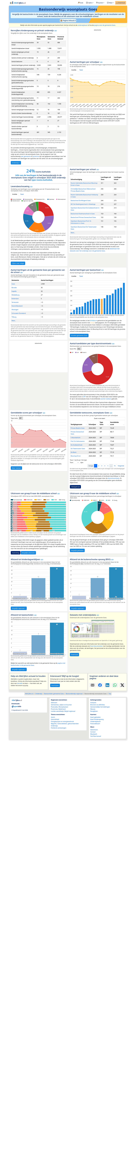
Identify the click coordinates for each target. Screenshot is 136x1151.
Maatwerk (93, 735)
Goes (13, 284)
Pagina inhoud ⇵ (68, 20)
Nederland (62, 710)
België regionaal (69, 713)
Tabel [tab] (81, 70)
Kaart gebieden (95, 719)
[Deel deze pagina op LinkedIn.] (107, 686)
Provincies (54, 710)
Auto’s (53, 719)
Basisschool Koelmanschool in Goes (83, 214)
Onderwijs (15, 163)
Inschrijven (55, 687)
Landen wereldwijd (57, 713)
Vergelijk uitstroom (28, 554)
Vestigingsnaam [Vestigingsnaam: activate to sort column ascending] (76, 426)
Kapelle (14, 291)
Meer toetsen (16, 471)
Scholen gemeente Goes (79, 335)
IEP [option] (20, 420)
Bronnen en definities (97, 706)
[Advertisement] (97, 44)
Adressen (54, 704)
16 (114, 467)
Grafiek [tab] (73, 70)
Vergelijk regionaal (18, 610)
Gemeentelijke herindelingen (100, 708)
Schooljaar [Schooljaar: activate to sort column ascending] (92, 426)
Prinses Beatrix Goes (77, 430)
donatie (19, 685)
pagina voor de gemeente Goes (104, 25)
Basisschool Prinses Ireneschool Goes (83, 217)
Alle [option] (78, 349)
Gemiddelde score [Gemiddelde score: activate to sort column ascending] (114, 425)
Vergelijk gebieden (77, 552)
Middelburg (15, 295)
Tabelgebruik (75, 488)
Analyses (93, 704)
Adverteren (94, 731)
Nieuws (92, 710)
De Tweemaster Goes (78, 450)
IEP (84, 398)
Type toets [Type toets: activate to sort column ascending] (101, 425)
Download (120, 3)
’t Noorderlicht (75, 439)
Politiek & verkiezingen (58, 729)
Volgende (121, 467)
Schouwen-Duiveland (19, 313)
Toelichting (15, 554)
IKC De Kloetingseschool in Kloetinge (83, 204)
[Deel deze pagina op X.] (122, 686)
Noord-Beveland (17, 306)
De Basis (73, 454)
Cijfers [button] (89, 3)
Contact (93, 733)
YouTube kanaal (95, 738)
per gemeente (26, 156)
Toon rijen (76, 464)
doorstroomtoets (113, 480)
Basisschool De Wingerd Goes (81, 201)
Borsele (14, 288)
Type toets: (14, 420)
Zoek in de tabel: (109, 420)
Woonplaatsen (63, 708)
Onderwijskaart (95, 723)
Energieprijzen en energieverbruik (62, 723)
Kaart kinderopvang (97, 721)
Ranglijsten (94, 713)
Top (109, 695)
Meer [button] (110, 3)
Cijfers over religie (18, 263)
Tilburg (14, 317)
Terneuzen (15, 302)
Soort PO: (73, 349)
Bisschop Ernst (76, 457)
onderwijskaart (83, 25)
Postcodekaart (95, 725)
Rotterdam (15, 299)
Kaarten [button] (99, 3)
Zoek (80, 3)
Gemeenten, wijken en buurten (61, 706)
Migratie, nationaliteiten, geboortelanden (65, 725)
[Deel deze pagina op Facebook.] (100, 686)
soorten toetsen (105, 400)
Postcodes (54, 708)
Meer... (73, 233)
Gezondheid (55, 721)
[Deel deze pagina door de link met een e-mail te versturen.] (92, 686)
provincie (36, 156)
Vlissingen (15, 310)
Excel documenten (96, 647)
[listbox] (79, 348)
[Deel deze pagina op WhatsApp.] (115, 686)
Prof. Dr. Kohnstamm (78, 443)
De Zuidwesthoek (76, 446)
